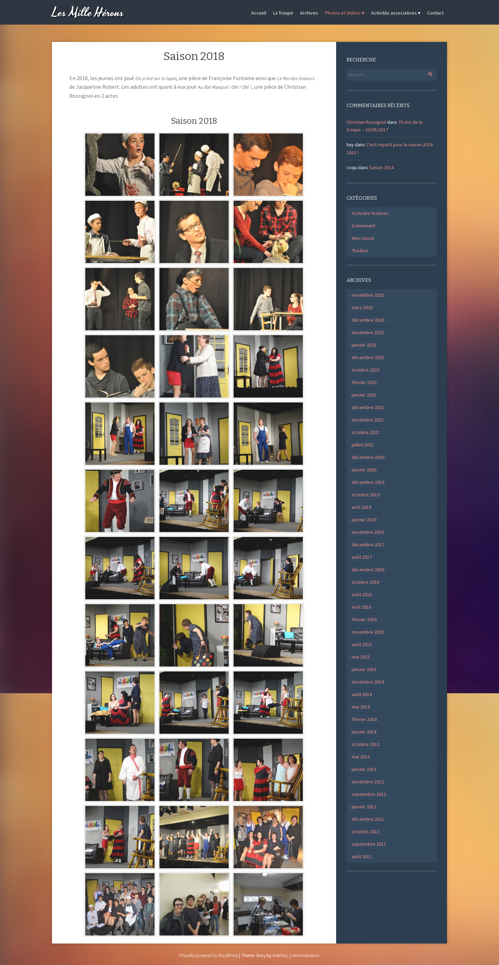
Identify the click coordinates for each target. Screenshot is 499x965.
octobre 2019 (365, 495)
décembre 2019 (368, 482)
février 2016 (364, 619)
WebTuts (280, 955)
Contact (435, 13)
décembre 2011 (368, 819)
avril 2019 (361, 507)
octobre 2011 (365, 831)
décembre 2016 (368, 569)
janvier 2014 (364, 732)
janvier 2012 (364, 806)
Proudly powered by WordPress (209, 955)
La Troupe (283, 13)
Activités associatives (394, 13)
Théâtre (360, 250)
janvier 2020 (364, 470)
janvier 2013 (364, 769)
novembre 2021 (368, 420)
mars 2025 (362, 307)
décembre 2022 (368, 357)
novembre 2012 (368, 782)
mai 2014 (361, 707)
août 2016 (362, 594)
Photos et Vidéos (343, 13)
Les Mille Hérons (88, 13)
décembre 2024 (368, 320)
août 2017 (362, 557)
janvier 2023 (364, 345)
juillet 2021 (363, 445)
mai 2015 (361, 657)
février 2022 (364, 382)
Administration (305, 955)
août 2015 (362, 644)
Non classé (363, 238)
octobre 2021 (365, 432)
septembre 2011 (369, 844)
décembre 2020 (368, 457)
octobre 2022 (365, 370)
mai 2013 (361, 757)
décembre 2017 (368, 544)
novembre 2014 (368, 682)
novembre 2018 (368, 532)
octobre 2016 (365, 582)
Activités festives (370, 213)
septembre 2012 (369, 794)
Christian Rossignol (366, 122)
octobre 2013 (365, 744)
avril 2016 (361, 607)
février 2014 (364, 719)
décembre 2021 (368, 407)
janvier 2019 (364, 519)
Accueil (258, 13)
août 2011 (362, 856)
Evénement (363, 226)
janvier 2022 (364, 395)
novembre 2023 (368, 332)
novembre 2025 (368, 295)
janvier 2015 (364, 669)
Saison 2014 (381, 167)
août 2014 (362, 694)
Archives (309, 13)
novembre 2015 (368, 632)
